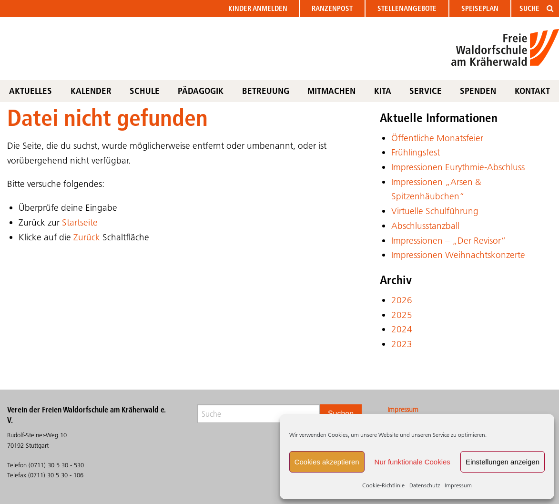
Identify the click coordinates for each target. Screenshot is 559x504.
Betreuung (265, 90)
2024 (401, 329)
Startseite (80, 222)
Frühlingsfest (415, 152)
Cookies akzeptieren (327, 462)
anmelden (257, 8)
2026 (401, 300)
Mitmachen (331, 90)
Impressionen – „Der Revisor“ (448, 240)
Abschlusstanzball (425, 225)
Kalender (91, 90)
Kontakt (532, 90)
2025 (401, 314)
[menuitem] (258, 8)
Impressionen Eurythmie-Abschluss (458, 167)
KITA (382, 90)
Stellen (407, 8)
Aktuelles (30, 90)
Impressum (458, 485)
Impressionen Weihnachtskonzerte (458, 254)
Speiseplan (479, 8)
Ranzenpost (332, 8)
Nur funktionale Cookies (412, 462)
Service (425, 90)
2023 (401, 344)
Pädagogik (201, 90)
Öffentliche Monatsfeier (437, 138)
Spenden (478, 90)
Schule (145, 90)
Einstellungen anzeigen (502, 462)
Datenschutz (424, 485)
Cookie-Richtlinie (383, 485)
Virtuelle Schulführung (434, 211)
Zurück (86, 237)
